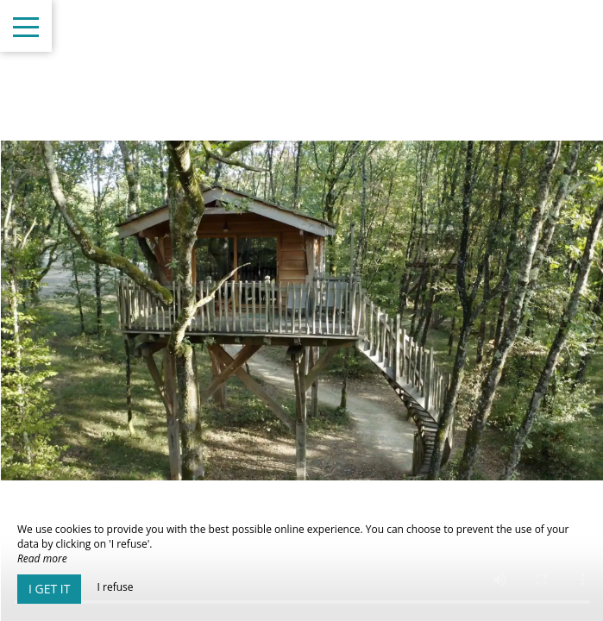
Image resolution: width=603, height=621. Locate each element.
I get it (49, 588)
